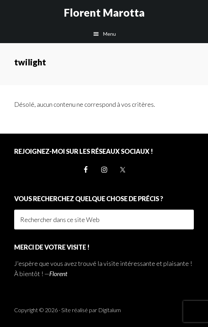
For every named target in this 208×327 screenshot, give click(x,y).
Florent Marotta (104, 12)
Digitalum (109, 309)
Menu (109, 34)
